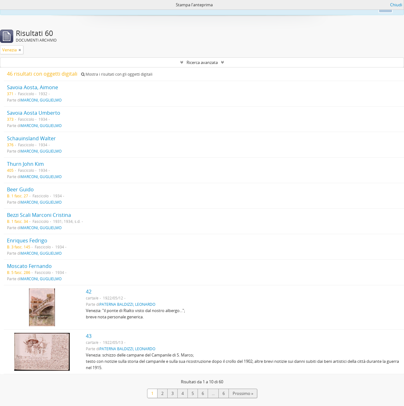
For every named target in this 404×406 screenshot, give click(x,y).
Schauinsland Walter (31, 138)
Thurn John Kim (25, 163)
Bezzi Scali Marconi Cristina (39, 215)
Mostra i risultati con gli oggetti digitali (116, 74)
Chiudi (396, 5)
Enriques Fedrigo (27, 240)
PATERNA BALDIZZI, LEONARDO (127, 304)
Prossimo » (243, 393)
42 (89, 291)
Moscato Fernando (29, 266)
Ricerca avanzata (202, 62)
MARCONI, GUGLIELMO (41, 99)
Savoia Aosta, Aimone (32, 87)
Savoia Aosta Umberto (33, 112)
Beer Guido (20, 189)
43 (89, 336)
